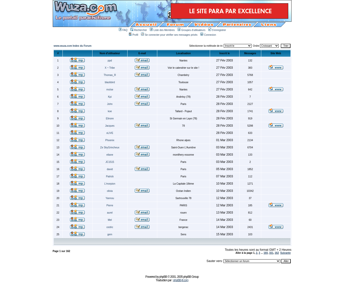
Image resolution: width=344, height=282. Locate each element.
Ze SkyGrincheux (110, 147)
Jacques (109, 125)
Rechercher (138, 30)
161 (271, 253)
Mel (110, 220)
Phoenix (109, 140)
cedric (109, 227)
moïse (109, 89)
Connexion (208, 34)
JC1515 (110, 162)
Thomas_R (110, 75)
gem (109, 234)
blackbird (110, 82)
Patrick (110, 176)
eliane (109, 154)
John (109, 104)
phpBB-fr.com (180, 280)
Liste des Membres (162, 30)
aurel (109, 212)
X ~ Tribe (110, 67)
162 (277, 253)
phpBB (163, 277)
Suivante (285, 253)
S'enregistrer (217, 30)
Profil (133, 34)
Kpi (110, 96)
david (110, 169)
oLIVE (109, 133)
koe (110, 111)
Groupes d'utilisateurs (191, 30)
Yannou (110, 198)
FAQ (123, 30)
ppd (110, 60)
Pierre (109, 205)
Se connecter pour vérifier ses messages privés (169, 34)
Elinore (110, 118)
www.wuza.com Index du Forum (73, 45)
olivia (110, 191)
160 (266, 253)
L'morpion (109, 183)
